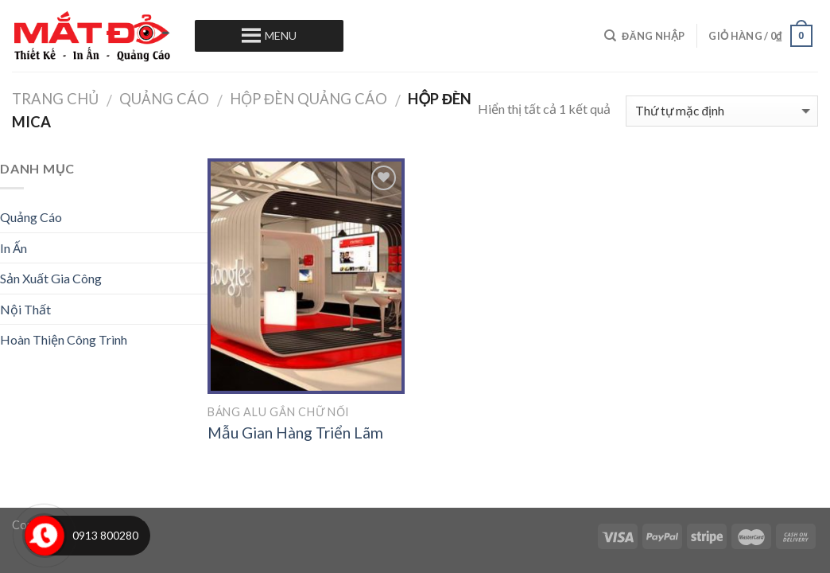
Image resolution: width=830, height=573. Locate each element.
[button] (281, 36)
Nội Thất (25, 309)
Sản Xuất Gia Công (51, 278)
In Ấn (13, 247)
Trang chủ (55, 98)
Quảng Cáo (164, 98)
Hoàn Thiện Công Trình (63, 339)
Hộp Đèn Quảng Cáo (308, 98)
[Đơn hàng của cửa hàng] (722, 111)
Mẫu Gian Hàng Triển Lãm (295, 432)
